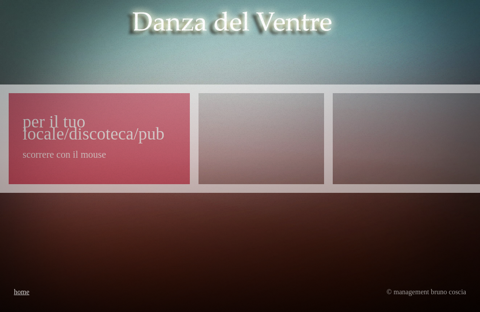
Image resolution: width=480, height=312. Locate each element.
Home (22, 292)
